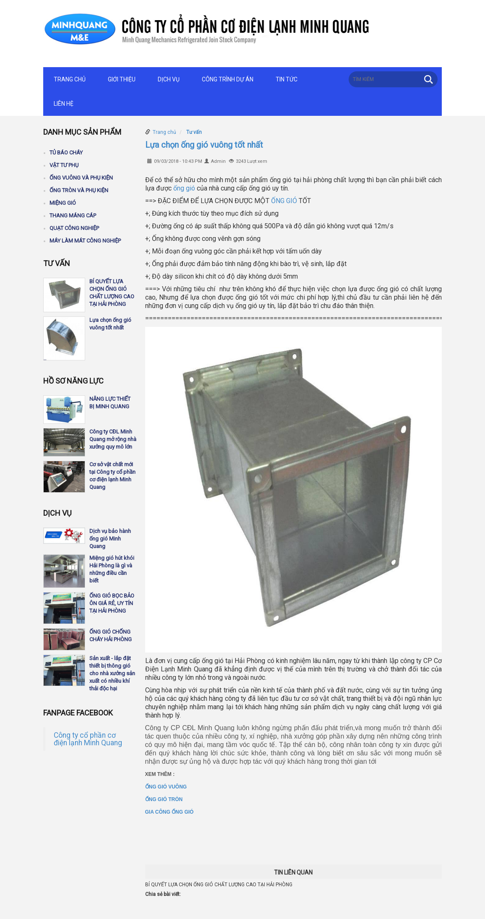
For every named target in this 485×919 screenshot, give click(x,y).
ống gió (184, 188)
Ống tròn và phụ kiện (79, 190)
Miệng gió (63, 203)
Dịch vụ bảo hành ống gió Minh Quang (110, 538)
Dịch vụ (169, 79)
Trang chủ (70, 79)
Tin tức (286, 79)
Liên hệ (63, 103)
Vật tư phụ (64, 165)
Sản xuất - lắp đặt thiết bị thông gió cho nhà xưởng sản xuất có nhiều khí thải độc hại (112, 673)
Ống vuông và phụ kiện (81, 178)
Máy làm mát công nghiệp (85, 241)
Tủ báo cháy (66, 152)
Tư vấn (194, 132)
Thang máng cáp (73, 215)
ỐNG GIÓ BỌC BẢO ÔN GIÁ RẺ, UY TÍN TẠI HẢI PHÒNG (111, 603)
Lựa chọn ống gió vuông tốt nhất (204, 145)
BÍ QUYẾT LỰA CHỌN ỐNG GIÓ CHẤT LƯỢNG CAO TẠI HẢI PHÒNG (218, 885)
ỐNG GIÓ (284, 201)
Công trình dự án (227, 79)
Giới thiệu (122, 79)
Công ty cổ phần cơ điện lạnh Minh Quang (88, 739)
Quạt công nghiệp (74, 228)
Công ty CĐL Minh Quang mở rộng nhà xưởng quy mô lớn (112, 439)
